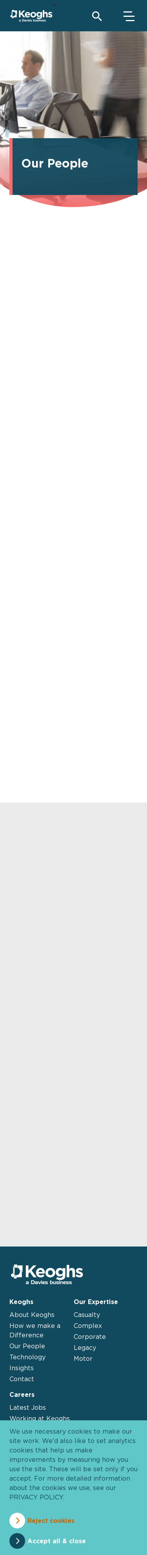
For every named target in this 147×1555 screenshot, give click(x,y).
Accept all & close (56, 1540)
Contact (21, 1378)
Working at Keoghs (39, 1418)
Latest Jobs (27, 1407)
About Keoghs (31, 1314)
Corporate (90, 1336)
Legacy (85, 1347)
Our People (27, 1345)
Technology (27, 1356)
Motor (83, 1358)
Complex (88, 1325)
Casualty (87, 1314)
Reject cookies (50, 1520)
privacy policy (36, 1497)
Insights (21, 1367)
